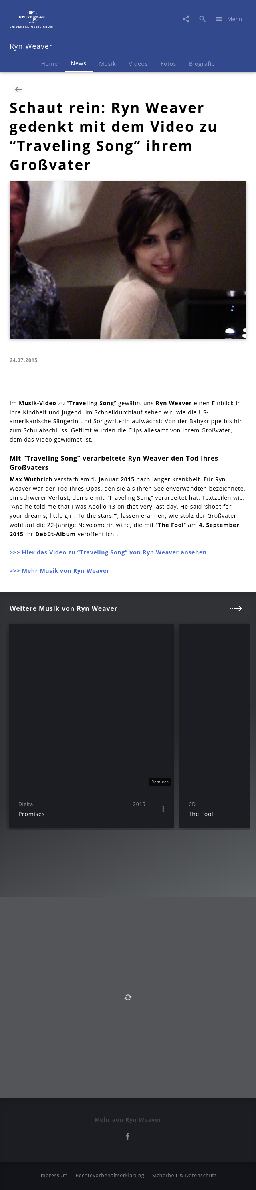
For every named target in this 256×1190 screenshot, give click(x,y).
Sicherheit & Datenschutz (184, 1175)
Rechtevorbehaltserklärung (109, 1175)
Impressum (53, 1175)
